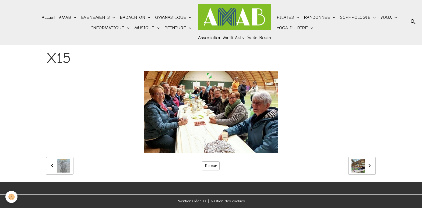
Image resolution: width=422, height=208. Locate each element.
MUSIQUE (145, 27)
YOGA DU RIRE (293, 27)
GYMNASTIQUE (171, 17)
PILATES (286, 17)
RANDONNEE (318, 17)
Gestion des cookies (228, 201)
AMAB (66, 17)
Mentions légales (192, 201)
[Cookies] (11, 197)
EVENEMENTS (96, 17)
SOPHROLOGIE (356, 17)
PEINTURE (176, 27)
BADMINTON (133, 17)
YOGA (387, 17)
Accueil (48, 17)
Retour (211, 165)
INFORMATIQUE (108, 27)
